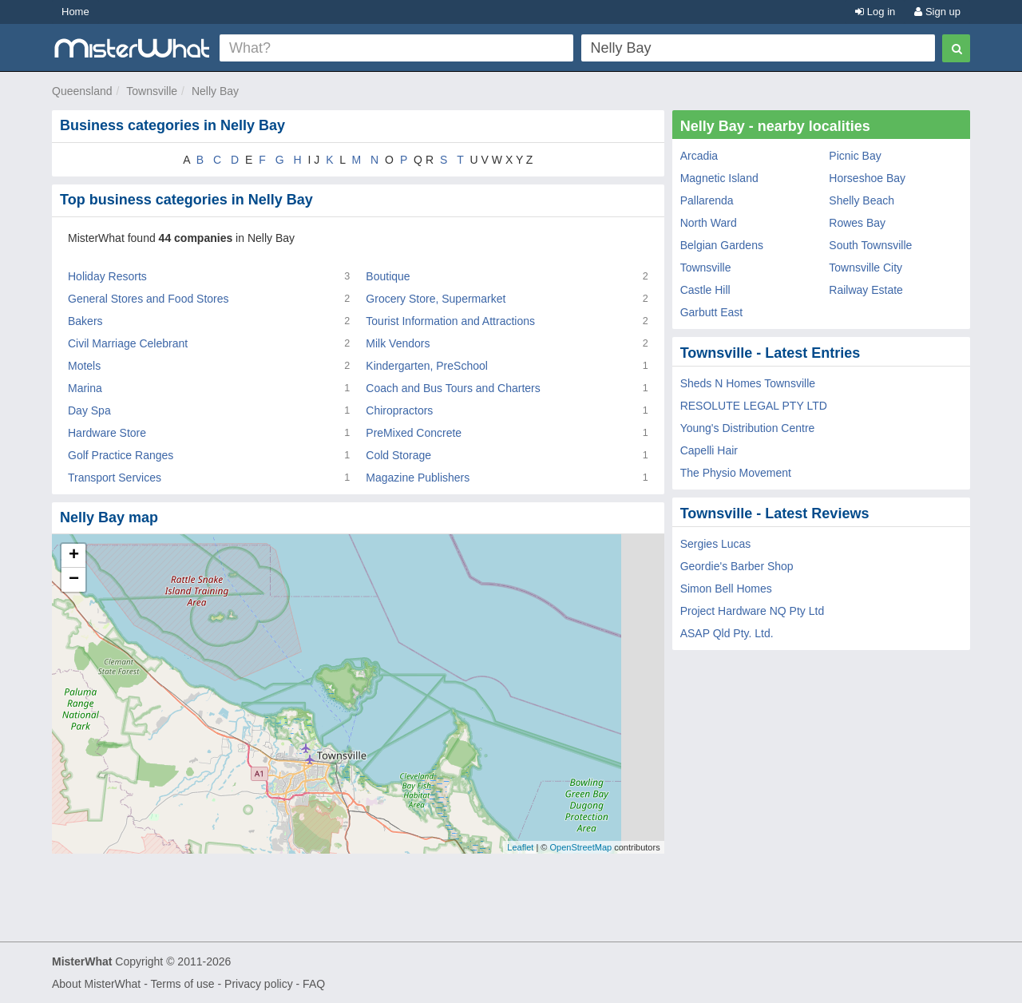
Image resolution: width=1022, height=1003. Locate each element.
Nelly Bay (215, 91)
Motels (84, 365)
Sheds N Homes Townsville (747, 383)
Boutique (388, 276)
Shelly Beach (861, 200)
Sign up (937, 12)
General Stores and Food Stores (148, 298)
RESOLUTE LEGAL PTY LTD (753, 405)
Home (75, 12)
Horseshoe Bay (867, 178)
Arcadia (699, 155)
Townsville (151, 91)
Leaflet (520, 847)
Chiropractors (399, 410)
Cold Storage (398, 455)
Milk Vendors (398, 343)
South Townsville (870, 245)
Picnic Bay (855, 155)
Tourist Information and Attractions (450, 321)
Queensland (82, 91)
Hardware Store (107, 432)
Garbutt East (711, 312)
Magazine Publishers (417, 477)
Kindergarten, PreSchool (427, 365)
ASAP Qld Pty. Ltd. (727, 633)
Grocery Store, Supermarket (435, 298)
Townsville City (865, 267)
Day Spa (89, 410)
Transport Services (114, 477)
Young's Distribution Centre (747, 428)
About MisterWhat (96, 983)
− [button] (74, 580)
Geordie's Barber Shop (737, 566)
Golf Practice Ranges (120, 455)
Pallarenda (707, 200)
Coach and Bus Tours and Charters (453, 388)
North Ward (708, 222)
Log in (875, 12)
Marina (85, 388)
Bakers (85, 321)
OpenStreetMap (580, 847)
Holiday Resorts (107, 276)
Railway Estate (866, 289)
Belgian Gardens (721, 245)
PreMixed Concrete (413, 432)
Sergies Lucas (715, 543)
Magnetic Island (719, 178)
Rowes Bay (857, 222)
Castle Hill (705, 289)
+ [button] (74, 556)
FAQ (314, 983)
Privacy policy (258, 983)
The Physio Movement (735, 472)
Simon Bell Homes (726, 588)
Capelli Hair (709, 450)
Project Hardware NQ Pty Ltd (752, 611)
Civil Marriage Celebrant (128, 343)
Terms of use (182, 983)
